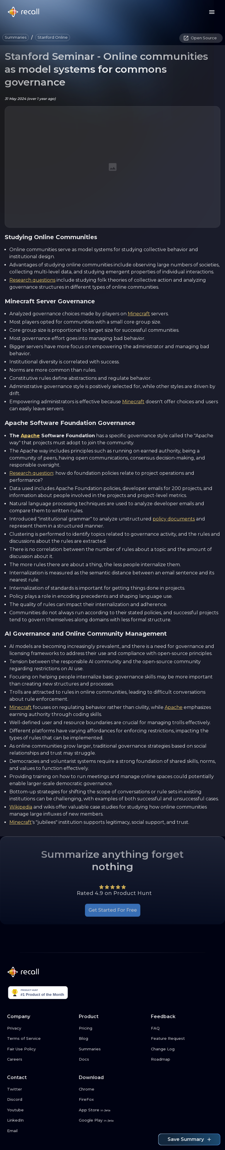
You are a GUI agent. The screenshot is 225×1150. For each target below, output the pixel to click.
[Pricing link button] (112, 1028)
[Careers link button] (40, 1059)
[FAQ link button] (184, 1028)
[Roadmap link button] (184, 1059)
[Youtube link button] (40, 1110)
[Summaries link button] (112, 1049)
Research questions (32, 280)
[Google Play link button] (112, 1120)
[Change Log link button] (184, 1049)
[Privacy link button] (40, 1028)
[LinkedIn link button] (40, 1120)
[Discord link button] (40, 1099)
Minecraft (139, 314)
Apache (30, 435)
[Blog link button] (112, 1038)
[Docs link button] (112, 1059)
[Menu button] (212, 12)
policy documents (174, 519)
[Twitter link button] (40, 1089)
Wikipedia (20, 807)
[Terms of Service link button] (40, 1038)
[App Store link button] (112, 1110)
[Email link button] (40, 1131)
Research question (31, 473)
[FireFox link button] (112, 1099)
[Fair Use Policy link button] (40, 1049)
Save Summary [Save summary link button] (189, 1139)
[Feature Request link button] (184, 1038)
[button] (15, 37)
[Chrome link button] (112, 1089)
